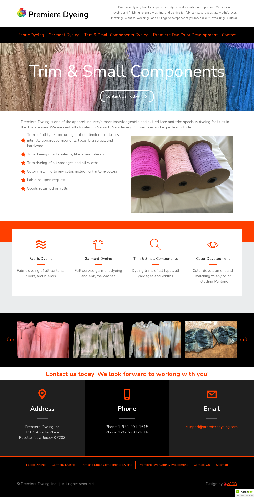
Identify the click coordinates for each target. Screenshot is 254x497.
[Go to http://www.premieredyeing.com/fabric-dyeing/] (41, 260)
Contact (229, 35)
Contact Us (202, 464)
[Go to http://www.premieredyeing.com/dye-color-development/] (212, 262)
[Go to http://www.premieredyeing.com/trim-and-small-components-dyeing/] (155, 260)
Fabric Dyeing (31, 35)
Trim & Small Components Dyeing (116, 35)
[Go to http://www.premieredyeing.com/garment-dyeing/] (98, 260)
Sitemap (222, 464)
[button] (127, 96)
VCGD (230, 483)
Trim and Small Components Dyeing (106, 464)
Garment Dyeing (64, 35)
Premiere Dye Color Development (185, 35)
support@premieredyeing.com (212, 426)
